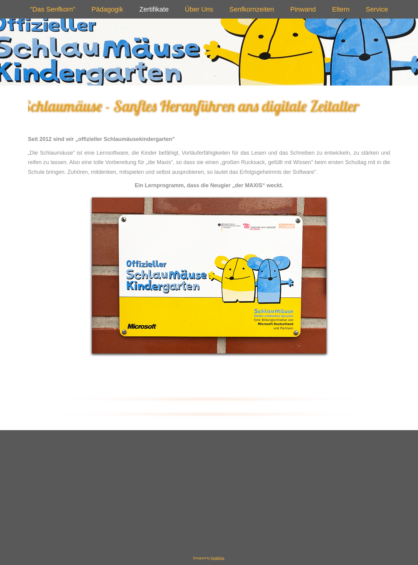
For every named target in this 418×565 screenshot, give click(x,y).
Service (377, 9)
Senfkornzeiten (251, 9)
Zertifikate (154, 9)
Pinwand (303, 9)
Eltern (341, 9)
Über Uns (199, 9)
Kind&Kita (217, 558)
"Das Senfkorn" (53, 9)
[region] (209, 106)
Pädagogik (107, 9)
